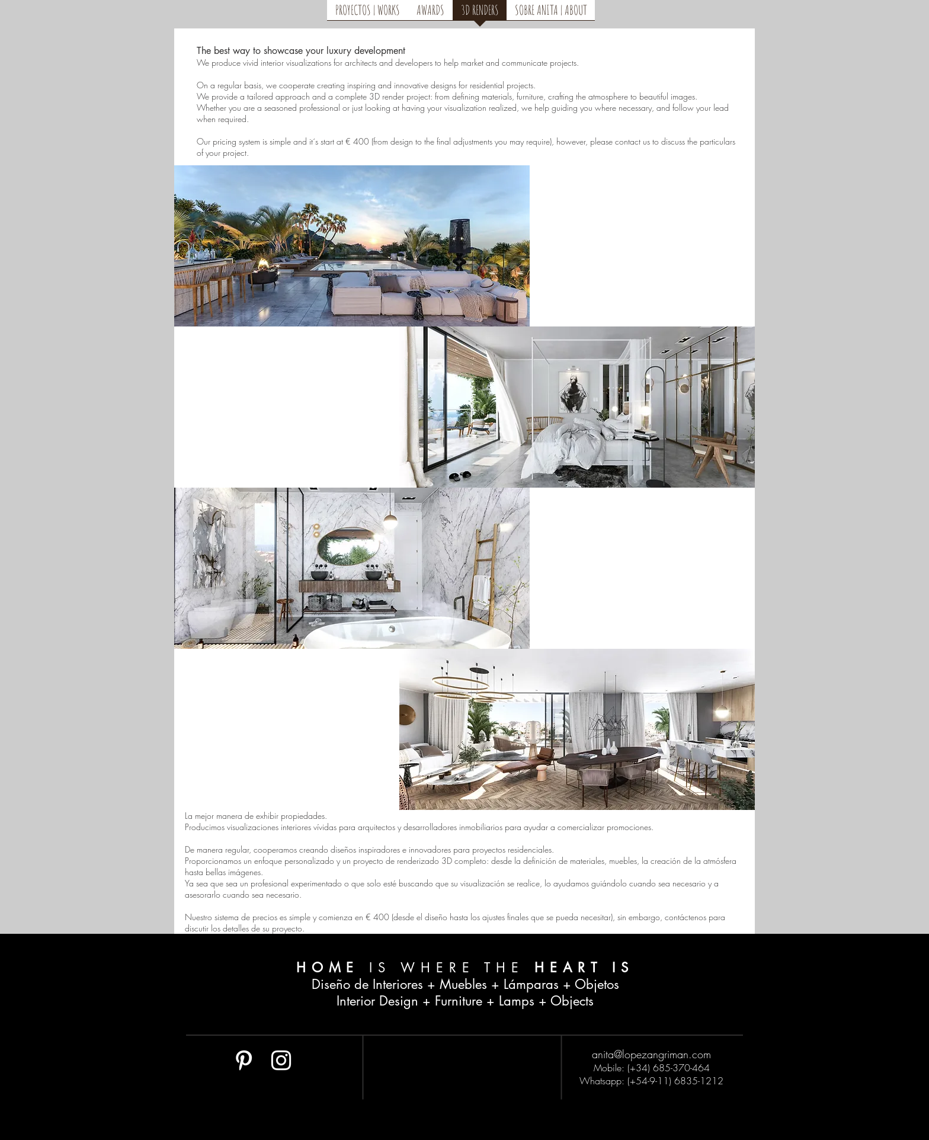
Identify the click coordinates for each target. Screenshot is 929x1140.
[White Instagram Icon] (281, 1060)
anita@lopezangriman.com (651, 1054)
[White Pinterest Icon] (243, 1060)
